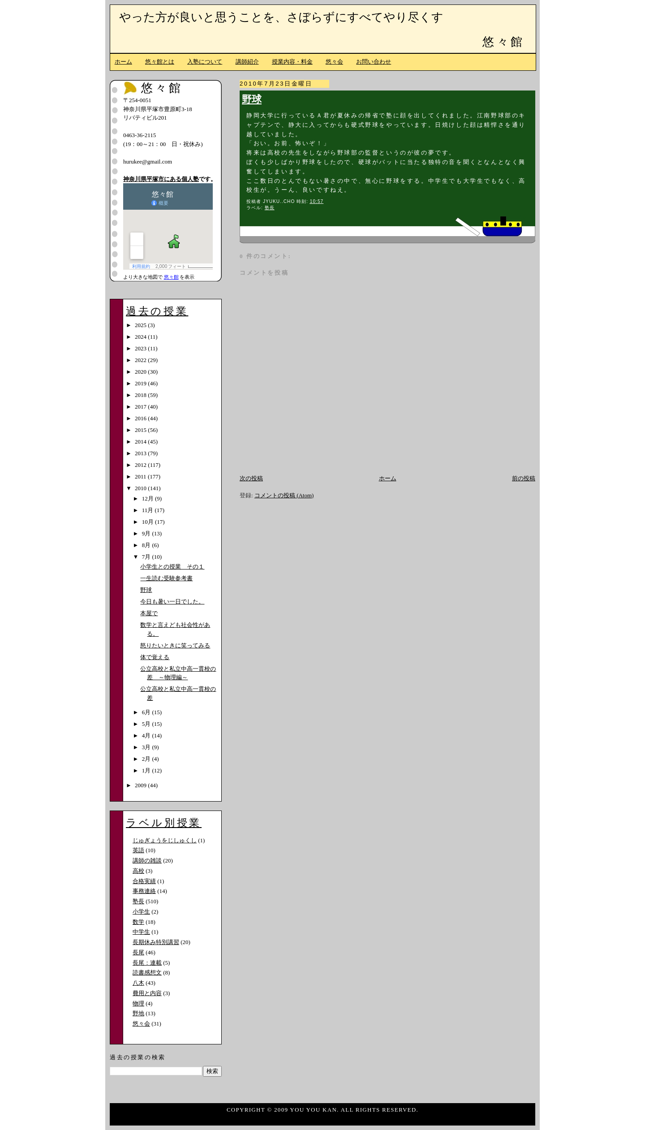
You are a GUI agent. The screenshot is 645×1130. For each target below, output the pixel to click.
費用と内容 (147, 993)
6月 (147, 712)
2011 (141, 476)
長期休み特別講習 (156, 942)
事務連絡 (144, 891)
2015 (141, 430)
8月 (147, 545)
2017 (141, 406)
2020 (141, 371)
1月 (147, 770)
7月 (147, 556)
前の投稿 (523, 478)
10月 (148, 521)
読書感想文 (147, 972)
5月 (147, 723)
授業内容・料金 (292, 61)
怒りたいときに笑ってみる (175, 645)
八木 (138, 982)
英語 (138, 850)
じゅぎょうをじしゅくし (165, 840)
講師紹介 (247, 61)
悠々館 (503, 41)
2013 (141, 453)
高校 (138, 870)
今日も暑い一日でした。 (172, 601)
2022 (141, 360)
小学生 (141, 911)
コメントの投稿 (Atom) (284, 495)
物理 (138, 1003)
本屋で (149, 613)
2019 (141, 383)
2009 (141, 785)
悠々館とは (159, 61)
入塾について (204, 61)
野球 (252, 99)
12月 (148, 498)
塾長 (270, 207)
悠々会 (334, 61)
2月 (147, 758)
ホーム (123, 61)
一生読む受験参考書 (166, 578)
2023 (141, 348)
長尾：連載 (147, 962)
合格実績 (144, 881)
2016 (141, 418)
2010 (141, 488)
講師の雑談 (147, 860)
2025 (141, 325)
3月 (147, 747)
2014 (141, 441)
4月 (147, 735)
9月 (147, 533)
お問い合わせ (373, 61)
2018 (141, 395)
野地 (138, 1013)
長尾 (138, 952)
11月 (148, 510)
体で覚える (154, 657)
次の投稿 (251, 478)
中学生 (141, 931)
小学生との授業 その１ (172, 566)
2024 (141, 336)
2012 (141, 464)
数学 (138, 922)
